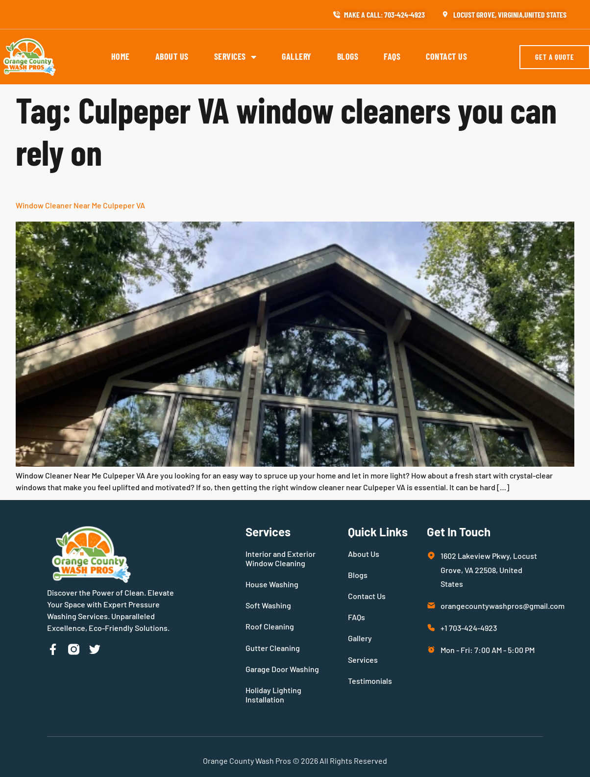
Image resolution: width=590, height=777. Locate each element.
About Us (172, 56)
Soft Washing (268, 605)
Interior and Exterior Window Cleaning (281, 558)
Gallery (297, 56)
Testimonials (370, 680)
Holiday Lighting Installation (273, 694)
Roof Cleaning (270, 626)
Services (235, 57)
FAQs (392, 56)
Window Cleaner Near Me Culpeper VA (80, 205)
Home (120, 56)
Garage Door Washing (282, 669)
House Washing (272, 584)
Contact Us (446, 56)
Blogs (348, 56)
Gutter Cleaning (273, 647)
